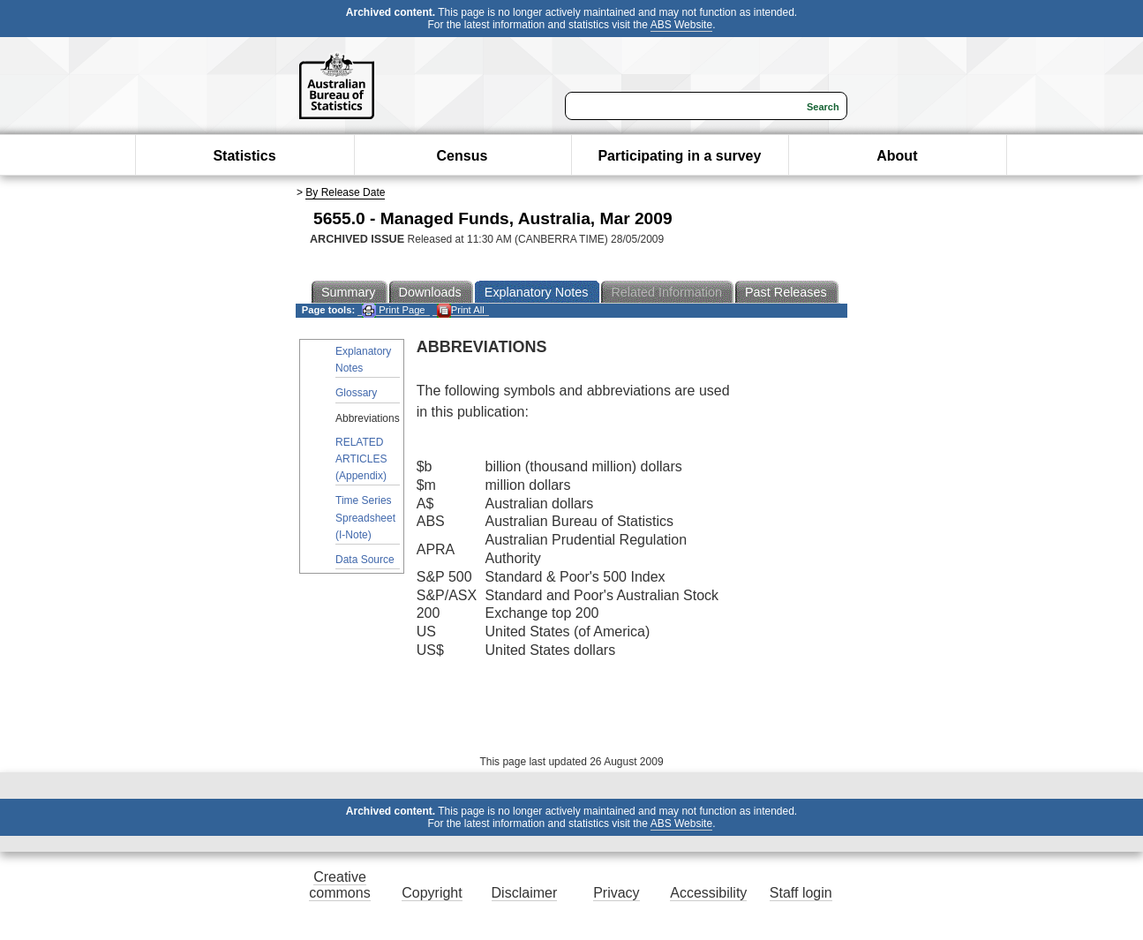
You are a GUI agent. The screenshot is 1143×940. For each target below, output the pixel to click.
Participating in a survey (679, 155)
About (896, 155)
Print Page (393, 310)
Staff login (801, 892)
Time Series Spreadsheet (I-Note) (365, 517)
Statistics (244, 155)
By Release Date (345, 192)
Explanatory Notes (363, 359)
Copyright (432, 892)
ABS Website (681, 25)
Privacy (616, 892)
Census (462, 155)
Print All (461, 310)
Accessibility (708, 892)
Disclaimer (525, 892)
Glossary (356, 393)
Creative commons (339, 884)
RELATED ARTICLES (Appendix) (361, 459)
